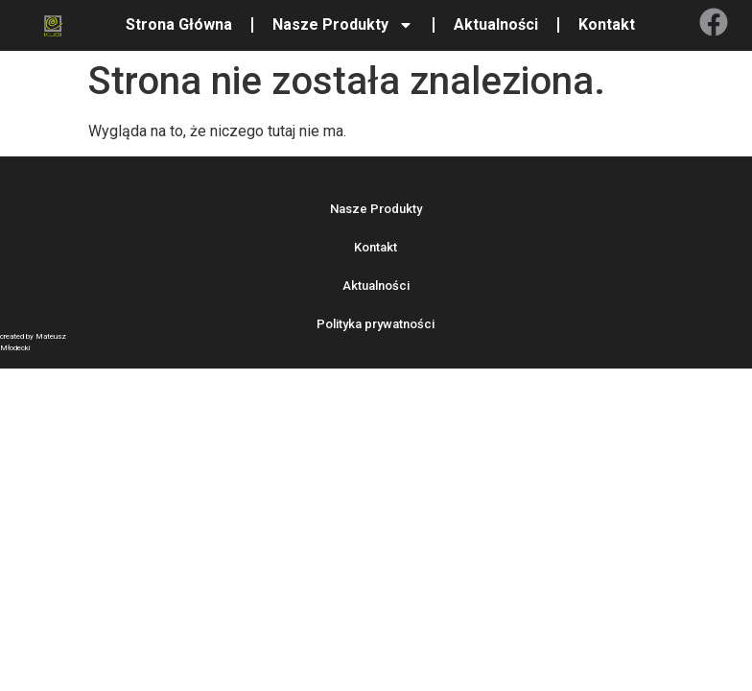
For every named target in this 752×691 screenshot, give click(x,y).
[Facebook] (713, 22)
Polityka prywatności (376, 324)
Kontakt (606, 24)
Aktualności (496, 24)
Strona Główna (179, 24)
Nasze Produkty (342, 25)
